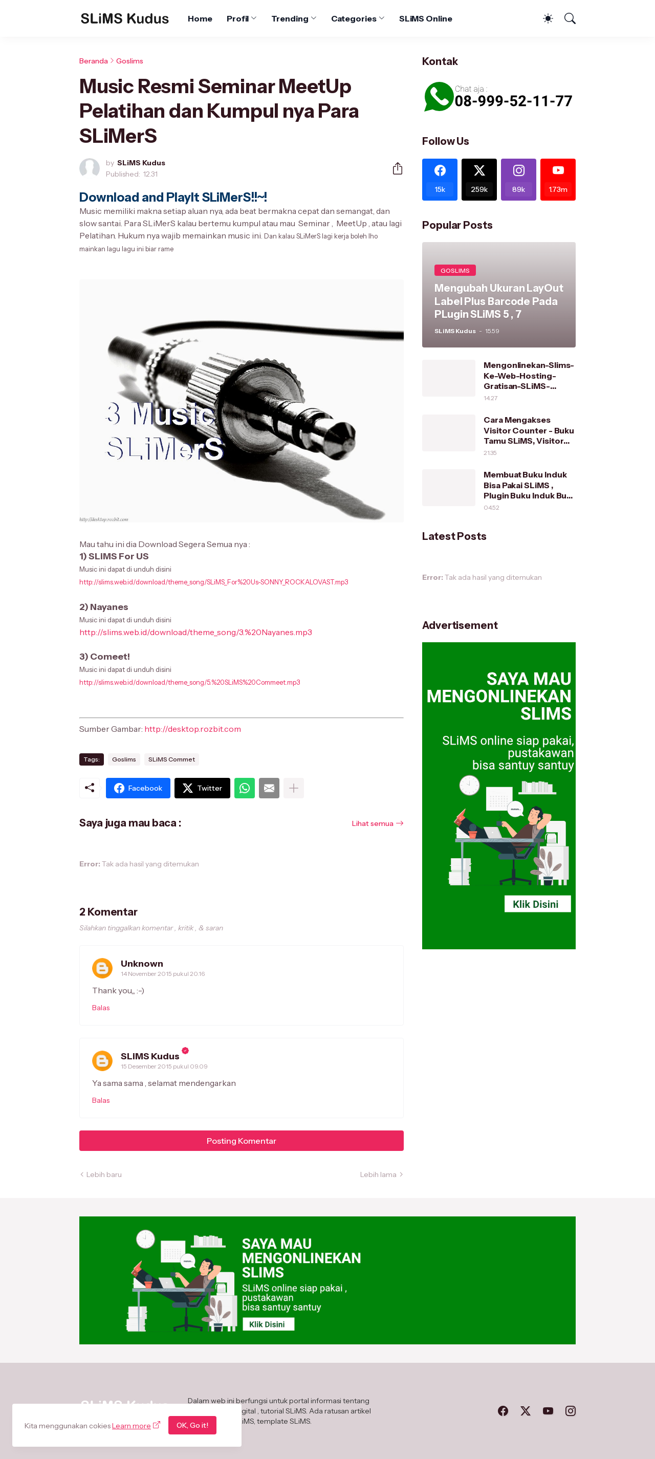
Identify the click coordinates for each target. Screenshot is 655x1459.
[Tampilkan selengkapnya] (293, 788)
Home (200, 18)
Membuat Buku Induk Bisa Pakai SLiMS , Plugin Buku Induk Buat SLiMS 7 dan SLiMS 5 (529, 484)
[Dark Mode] (543, 18)
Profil (238, 18)
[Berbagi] (393, 168)
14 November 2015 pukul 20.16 (163, 973)
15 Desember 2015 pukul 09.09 (164, 1066)
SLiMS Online (425, 18)
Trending (289, 18)
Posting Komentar (241, 1141)
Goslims (129, 61)
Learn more (131, 1425)
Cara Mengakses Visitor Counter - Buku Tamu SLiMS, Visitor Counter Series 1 (529, 430)
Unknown (142, 963)
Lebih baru (104, 1174)
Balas (101, 1007)
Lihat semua (373, 823)
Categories (354, 18)
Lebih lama (378, 1174)
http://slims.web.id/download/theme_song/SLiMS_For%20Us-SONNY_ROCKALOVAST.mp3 (213, 582)
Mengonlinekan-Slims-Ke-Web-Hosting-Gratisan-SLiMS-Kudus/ (529, 375)
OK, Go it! (192, 1425)
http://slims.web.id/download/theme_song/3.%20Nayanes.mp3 (195, 632)
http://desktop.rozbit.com (192, 729)
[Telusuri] (565, 18)
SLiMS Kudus (150, 1056)
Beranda (93, 61)
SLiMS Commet (171, 759)
